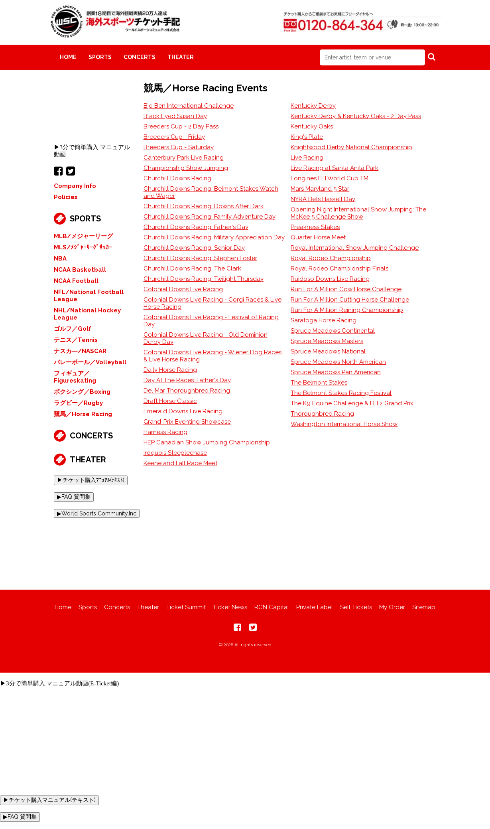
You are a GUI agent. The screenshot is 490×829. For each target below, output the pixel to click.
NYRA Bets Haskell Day (323, 199)
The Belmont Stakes (319, 382)
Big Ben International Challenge (189, 105)
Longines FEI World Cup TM (329, 178)
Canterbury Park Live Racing (184, 157)
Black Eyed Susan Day (175, 116)
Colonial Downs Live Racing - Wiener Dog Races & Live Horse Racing (212, 356)
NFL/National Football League (89, 295)
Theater (180, 57)
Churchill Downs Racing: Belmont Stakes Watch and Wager (211, 192)
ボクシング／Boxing (82, 391)
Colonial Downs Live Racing (183, 289)
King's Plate (307, 136)
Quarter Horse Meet (318, 237)
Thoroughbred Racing (322, 413)
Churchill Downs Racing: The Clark (192, 268)
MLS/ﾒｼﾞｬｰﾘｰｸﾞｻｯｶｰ (83, 247)
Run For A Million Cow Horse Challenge (346, 289)
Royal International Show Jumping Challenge (355, 247)
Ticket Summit (186, 607)
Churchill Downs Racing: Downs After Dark (204, 206)
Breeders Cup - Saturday (179, 147)
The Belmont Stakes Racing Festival (341, 393)
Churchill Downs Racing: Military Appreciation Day (214, 237)
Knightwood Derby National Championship (351, 147)
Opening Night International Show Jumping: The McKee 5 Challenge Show (358, 213)
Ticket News (230, 607)
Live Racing (307, 157)
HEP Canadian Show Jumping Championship (207, 442)
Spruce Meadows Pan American (336, 372)
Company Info (75, 185)
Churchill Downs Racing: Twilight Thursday (204, 278)
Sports (100, 57)
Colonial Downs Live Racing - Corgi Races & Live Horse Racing (212, 303)
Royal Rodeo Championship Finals (339, 268)
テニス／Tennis (76, 339)
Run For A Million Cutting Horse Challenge (350, 299)
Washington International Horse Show (344, 424)
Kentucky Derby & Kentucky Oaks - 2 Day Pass (356, 116)
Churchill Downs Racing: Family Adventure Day (210, 216)
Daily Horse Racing (170, 369)
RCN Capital (271, 607)
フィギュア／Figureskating (75, 377)
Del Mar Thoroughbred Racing (187, 390)
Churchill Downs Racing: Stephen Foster (200, 258)
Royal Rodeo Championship (331, 258)
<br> (93, 112)
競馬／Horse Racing (83, 414)
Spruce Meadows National (328, 351)
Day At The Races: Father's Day (187, 380)
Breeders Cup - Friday (174, 136)
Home (68, 57)
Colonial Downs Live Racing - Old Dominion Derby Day (206, 338)
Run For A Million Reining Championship (347, 310)
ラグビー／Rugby (78, 403)
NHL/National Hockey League (87, 314)
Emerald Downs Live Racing (183, 411)
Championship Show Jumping (186, 168)
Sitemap (423, 607)
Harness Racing (165, 432)
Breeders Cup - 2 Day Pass (181, 126)
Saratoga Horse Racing (323, 320)
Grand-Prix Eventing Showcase (187, 421)
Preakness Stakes (315, 227)
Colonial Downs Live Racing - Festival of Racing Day (211, 321)
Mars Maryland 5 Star (320, 188)
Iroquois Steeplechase (175, 452)
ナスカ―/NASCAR (80, 351)
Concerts (139, 57)
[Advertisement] (245, 548)
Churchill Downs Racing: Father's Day (196, 227)
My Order (392, 607)
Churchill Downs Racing (177, 178)
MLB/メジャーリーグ (83, 236)
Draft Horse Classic (170, 401)
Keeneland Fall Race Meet (180, 463)
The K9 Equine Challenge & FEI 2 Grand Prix (352, 403)
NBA (60, 258)
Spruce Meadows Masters (327, 341)
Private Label (314, 607)
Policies (66, 197)
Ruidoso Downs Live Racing (330, 278)
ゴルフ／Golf (72, 328)
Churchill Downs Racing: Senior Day (194, 247)
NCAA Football (76, 280)
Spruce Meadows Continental (333, 330)
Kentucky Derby (313, 105)
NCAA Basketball (80, 269)
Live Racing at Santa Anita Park (334, 168)
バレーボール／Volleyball (90, 362)
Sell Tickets (356, 607)
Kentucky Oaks (312, 126)
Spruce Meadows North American (338, 361)
